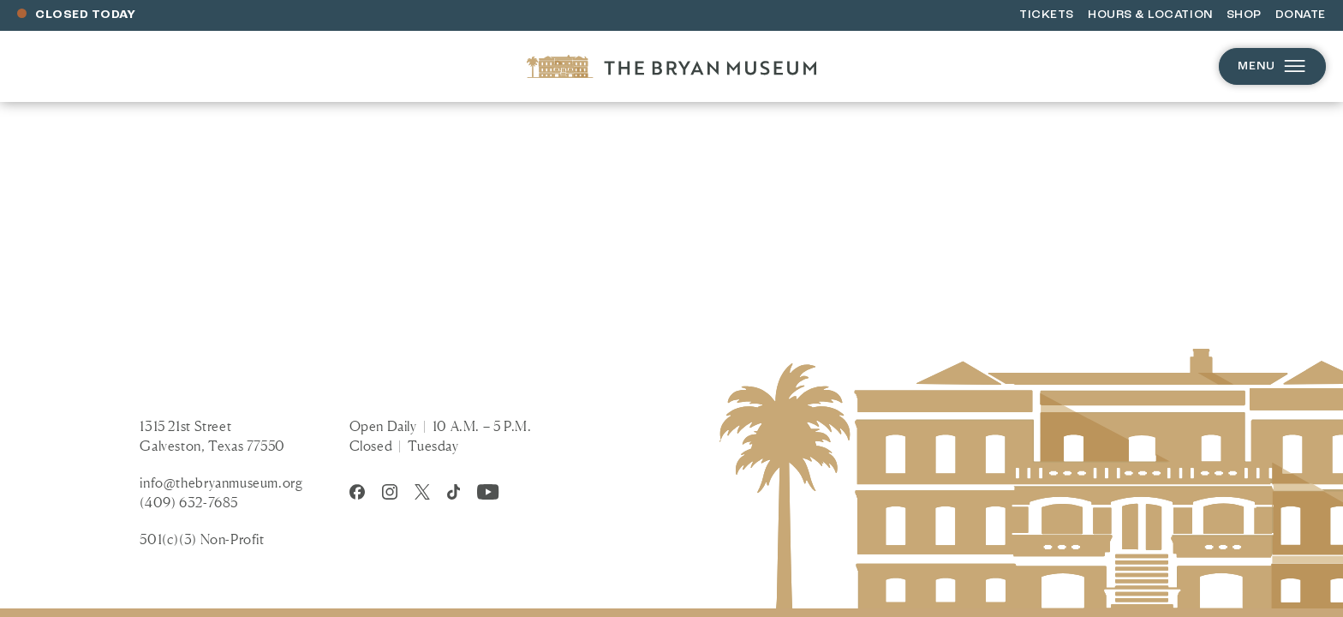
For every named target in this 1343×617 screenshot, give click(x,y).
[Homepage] (671, 66)
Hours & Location (1150, 15)
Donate (1300, 15)
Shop (1244, 15)
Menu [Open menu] (1272, 66)
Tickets (1046, 15)
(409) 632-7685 (189, 502)
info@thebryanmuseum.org (221, 482)
